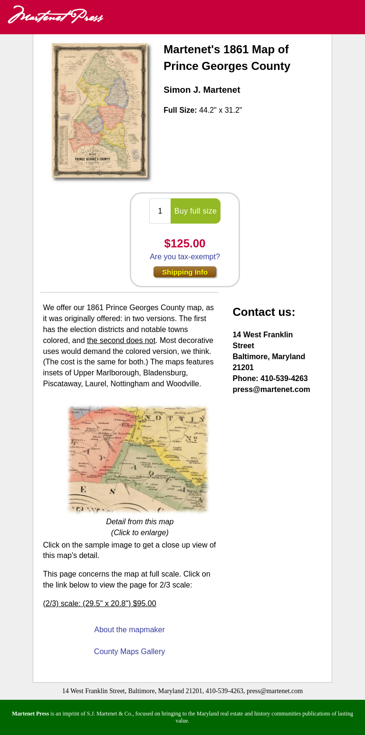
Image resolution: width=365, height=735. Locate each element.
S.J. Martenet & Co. (110, 713)
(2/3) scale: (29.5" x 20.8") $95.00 (99, 603)
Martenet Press (54, 17)
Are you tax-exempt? (185, 257)
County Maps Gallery (129, 651)
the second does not (121, 340)
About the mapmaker (129, 630)
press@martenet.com (271, 389)
